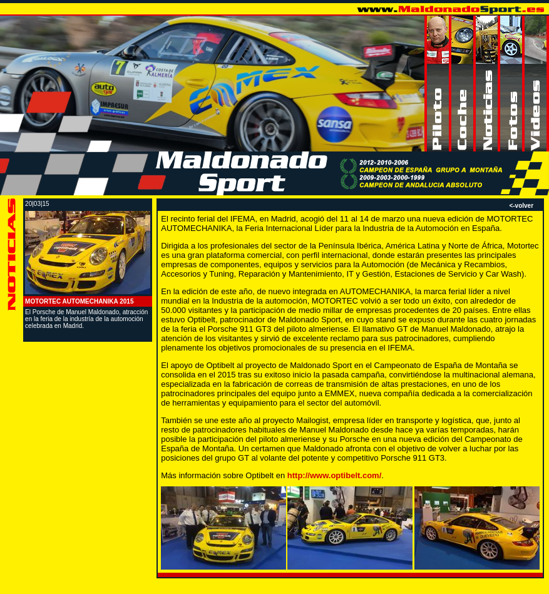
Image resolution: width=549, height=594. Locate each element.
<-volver (521, 205)
